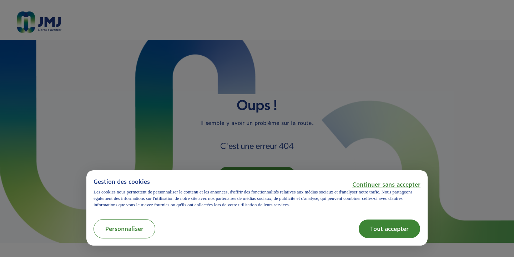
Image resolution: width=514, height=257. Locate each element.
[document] (257, 192)
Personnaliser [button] (124, 228)
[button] (386, 184)
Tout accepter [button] (389, 228)
